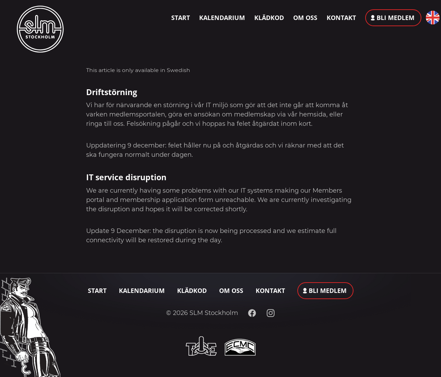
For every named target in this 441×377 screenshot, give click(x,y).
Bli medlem (395, 17)
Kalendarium (222, 17)
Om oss (305, 17)
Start (180, 17)
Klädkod (269, 17)
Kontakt (341, 17)
